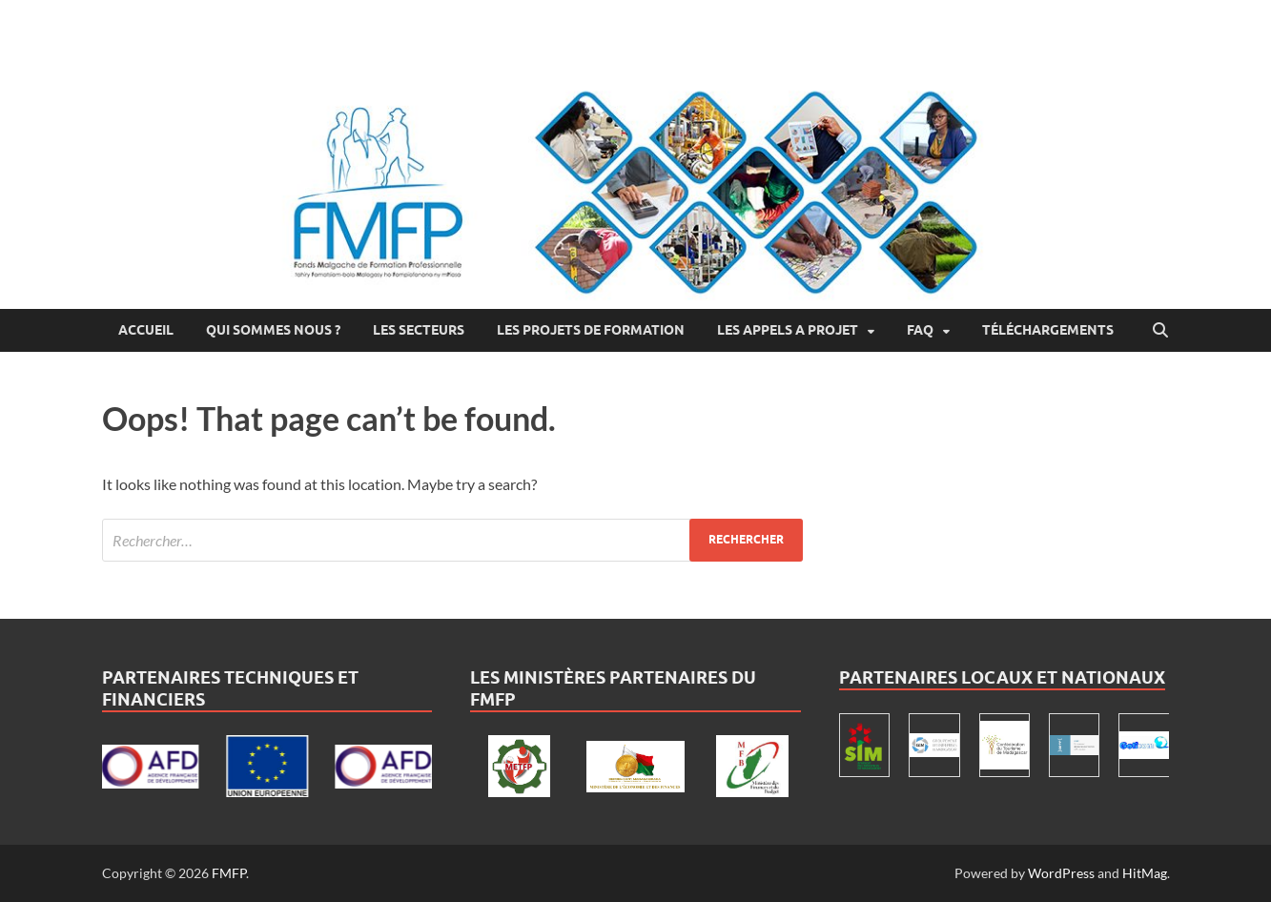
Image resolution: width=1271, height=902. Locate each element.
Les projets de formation (591, 330)
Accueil (146, 330)
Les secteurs (418, 330)
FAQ (920, 330)
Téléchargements (1048, 330)
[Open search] (1160, 331)
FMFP (229, 873)
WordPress (1061, 873)
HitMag (1144, 873)
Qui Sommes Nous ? (273, 330)
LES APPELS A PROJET (787, 330)
